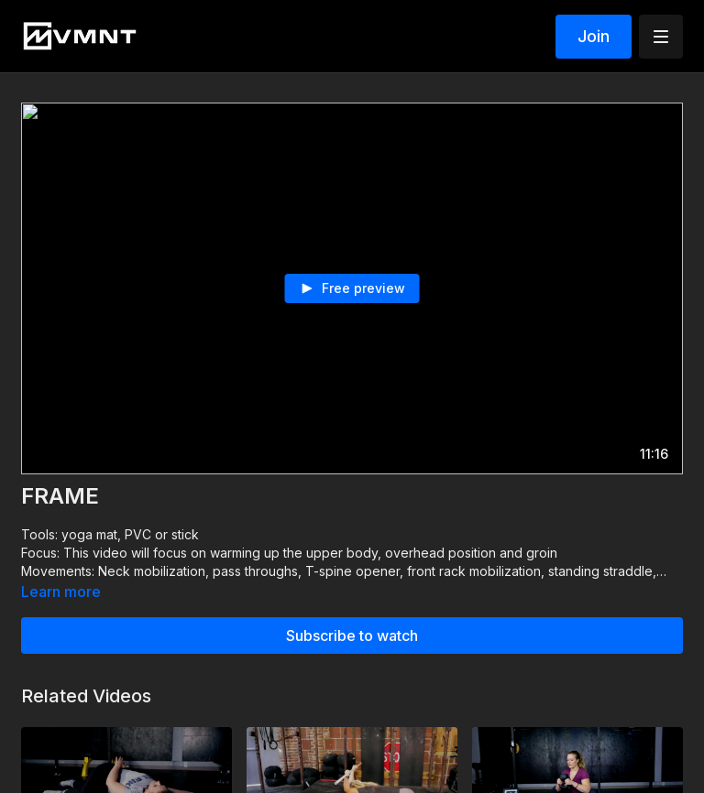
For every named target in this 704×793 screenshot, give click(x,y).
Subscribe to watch (352, 635)
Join (594, 36)
